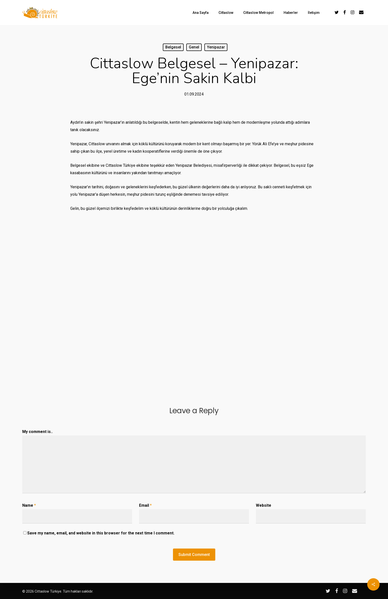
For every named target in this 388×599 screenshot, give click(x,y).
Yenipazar (216, 47)
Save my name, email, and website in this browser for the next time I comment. (100, 533)
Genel (194, 47)
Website (263, 505)
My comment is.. (37, 431)
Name (29, 505)
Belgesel (173, 47)
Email (145, 505)
